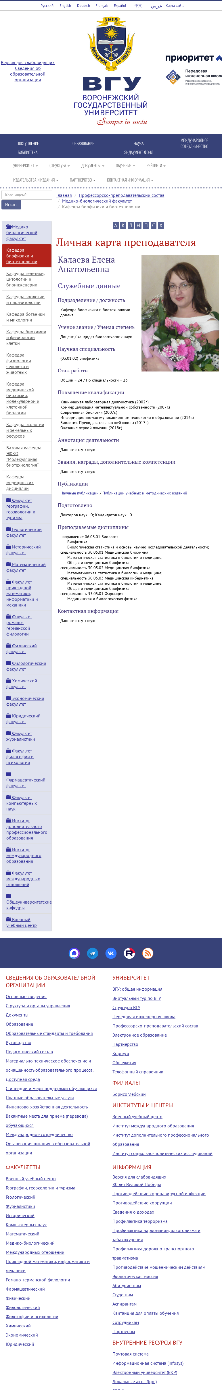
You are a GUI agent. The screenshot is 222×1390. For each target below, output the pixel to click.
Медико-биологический (30, 1243)
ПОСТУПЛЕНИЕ (28, 143)
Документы (17, 1015)
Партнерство (125, 1044)
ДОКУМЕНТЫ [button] (92, 165)
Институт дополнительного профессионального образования (26, 829)
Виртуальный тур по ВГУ (136, 998)
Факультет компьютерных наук (21, 803)
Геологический (20, 1197)
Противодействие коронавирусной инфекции (159, 1193)
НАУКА (139, 143)
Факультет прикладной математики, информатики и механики (22, 593)
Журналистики (20, 1206)
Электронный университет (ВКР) (144, 1372)
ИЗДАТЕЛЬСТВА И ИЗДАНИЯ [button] (35, 180)
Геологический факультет (24, 532)
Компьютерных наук (26, 1224)
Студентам (122, 1294)
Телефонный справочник (137, 1072)
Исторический (20, 1215)
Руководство (18, 1042)
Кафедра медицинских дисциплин (20, 482)
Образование (19, 1024)
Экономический (22, 1335)
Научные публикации (79, 493)
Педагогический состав (29, 1051)
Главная (64, 195)
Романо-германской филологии (38, 1280)
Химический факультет (21, 683)
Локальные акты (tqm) (134, 1381)
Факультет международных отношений (23, 878)
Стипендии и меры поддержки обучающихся (51, 1088)
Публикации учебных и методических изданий (144, 493)
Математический (22, 1234)
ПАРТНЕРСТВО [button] (82, 180)
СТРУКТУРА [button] (59, 165)
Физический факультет (21, 648)
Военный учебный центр (21, 922)
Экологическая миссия (135, 1276)
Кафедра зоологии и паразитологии (25, 299)
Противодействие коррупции (142, 1203)
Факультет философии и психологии (20, 756)
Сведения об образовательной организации (27, 73)
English (65, 5)
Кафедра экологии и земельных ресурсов (25, 430)
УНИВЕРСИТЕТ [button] (25, 165)
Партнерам (123, 1331)
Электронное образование (139, 1035)
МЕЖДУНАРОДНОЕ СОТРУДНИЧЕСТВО (194, 143)
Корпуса (120, 1053)
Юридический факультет (23, 718)
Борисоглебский (129, 1094)
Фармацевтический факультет (25, 780)
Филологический (23, 1307)
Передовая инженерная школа (143, 1016)
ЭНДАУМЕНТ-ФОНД (138, 152)
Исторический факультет (23, 549)
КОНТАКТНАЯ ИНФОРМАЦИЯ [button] (130, 180)
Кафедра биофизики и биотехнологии (21, 255)
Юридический (20, 1344)
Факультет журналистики (20, 736)
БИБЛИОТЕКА (28, 152)
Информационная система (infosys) (147, 1363)
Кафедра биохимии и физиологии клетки (26, 337)
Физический (18, 1298)
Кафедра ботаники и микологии (25, 317)
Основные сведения (26, 996)
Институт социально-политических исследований (162, 1153)
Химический (18, 1326)
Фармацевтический (25, 1289)
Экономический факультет (25, 701)
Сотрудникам (125, 1322)
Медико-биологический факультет (97, 201)
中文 (138, 5)
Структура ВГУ (126, 1007)
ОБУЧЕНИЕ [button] (125, 165)
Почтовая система (130, 1354)
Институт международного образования (23, 855)
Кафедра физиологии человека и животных (18, 363)
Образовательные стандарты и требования (49, 1033)
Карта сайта (175, 5)
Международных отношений (35, 1252)
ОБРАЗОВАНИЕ (83, 143)
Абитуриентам (126, 1285)
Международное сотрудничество (39, 1134)
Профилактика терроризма (140, 1221)
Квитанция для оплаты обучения (145, 1313)
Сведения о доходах (133, 1212)
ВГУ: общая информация (137, 989)
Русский (47, 5)
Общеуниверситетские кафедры (29, 902)
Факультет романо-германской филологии (19, 625)
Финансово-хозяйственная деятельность (47, 1107)
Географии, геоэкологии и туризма (40, 1188)
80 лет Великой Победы (136, 1184)
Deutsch (83, 5)
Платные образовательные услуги (40, 1097)
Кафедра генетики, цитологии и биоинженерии (25, 279)
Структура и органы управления (38, 1005)
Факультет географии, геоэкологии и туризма (20, 508)
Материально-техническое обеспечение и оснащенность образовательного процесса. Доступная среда (49, 1070)
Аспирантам (124, 1304)
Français (101, 5)
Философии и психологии (32, 1316)
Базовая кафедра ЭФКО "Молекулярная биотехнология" (23, 456)
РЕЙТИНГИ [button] (156, 165)
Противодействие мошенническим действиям (158, 1267)
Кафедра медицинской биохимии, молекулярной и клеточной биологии (22, 398)
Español (120, 5)
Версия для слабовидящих (28, 62)
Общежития (124, 1062)
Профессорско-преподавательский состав (121, 195)
